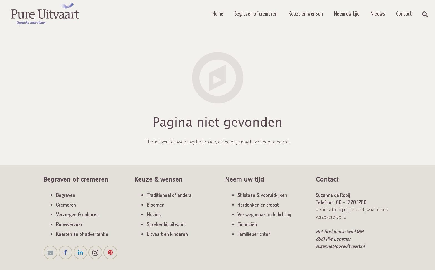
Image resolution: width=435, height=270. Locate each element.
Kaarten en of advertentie (82, 234)
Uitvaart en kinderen (167, 234)
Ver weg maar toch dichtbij (264, 214)
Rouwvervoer (69, 224)
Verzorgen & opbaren (77, 214)
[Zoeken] (425, 14)
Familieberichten (254, 234)
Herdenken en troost (258, 205)
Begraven (65, 195)
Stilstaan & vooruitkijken (262, 195)
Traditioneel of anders (169, 195)
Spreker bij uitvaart (166, 224)
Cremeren (66, 205)
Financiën (247, 224)
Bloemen (156, 205)
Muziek (154, 214)
